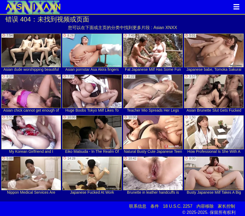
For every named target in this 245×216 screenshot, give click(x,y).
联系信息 (137, 206)
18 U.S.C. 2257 (177, 206)
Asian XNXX (165, 27)
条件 (154, 206)
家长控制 (226, 206)
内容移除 (205, 206)
